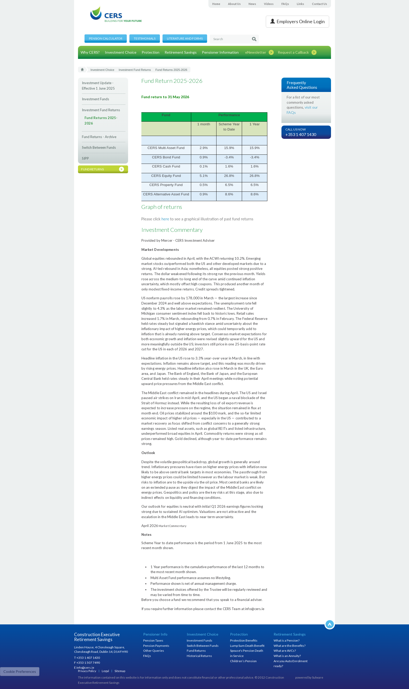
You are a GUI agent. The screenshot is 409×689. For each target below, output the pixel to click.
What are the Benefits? (289, 646)
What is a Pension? (286, 640)
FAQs (285, 3)
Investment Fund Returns (101, 110)
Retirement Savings (181, 52)
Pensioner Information (220, 52)
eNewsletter (255, 52)
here (165, 218)
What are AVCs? (285, 651)
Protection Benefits (243, 640)
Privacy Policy (87, 671)
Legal (105, 671)
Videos (269, 3)
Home (216, 3)
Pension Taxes (153, 640)
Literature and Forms (185, 38)
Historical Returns (199, 656)
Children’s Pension (243, 661)
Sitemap (120, 671)
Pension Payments (156, 646)
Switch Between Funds (99, 147)
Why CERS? (90, 52)
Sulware (317, 677)
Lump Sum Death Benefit (247, 646)
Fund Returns (196, 651)
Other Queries (153, 651)
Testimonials (144, 38)
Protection (150, 52)
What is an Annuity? (287, 656)
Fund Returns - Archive (99, 137)
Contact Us (319, 3)
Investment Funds (95, 99)
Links (300, 3)
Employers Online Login (297, 21)
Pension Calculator (105, 38)
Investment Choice (120, 52)
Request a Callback (293, 52)
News (252, 3)
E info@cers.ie (84, 667)
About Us (234, 3)
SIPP (85, 158)
